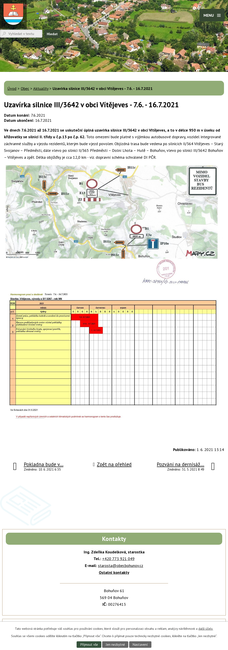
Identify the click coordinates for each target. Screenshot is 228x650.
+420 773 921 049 (118, 558)
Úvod (11, 88)
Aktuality (40, 88)
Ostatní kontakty (114, 572)
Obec (25, 88)
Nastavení (140, 644)
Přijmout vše (89, 644)
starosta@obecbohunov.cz (120, 565)
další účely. (205, 629)
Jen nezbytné (115, 644)
